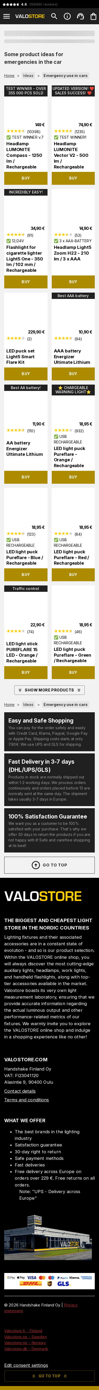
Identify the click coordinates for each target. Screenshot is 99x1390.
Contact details (20, 1091)
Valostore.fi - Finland (23, 1330)
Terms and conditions (26, 1099)
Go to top (49, 865)
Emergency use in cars (66, 75)
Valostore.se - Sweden (25, 1336)
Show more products (49, 690)
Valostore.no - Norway (25, 1342)
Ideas (28, 75)
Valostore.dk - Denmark (26, 1348)
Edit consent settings (26, 1365)
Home (9, 76)
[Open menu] (6, 16)
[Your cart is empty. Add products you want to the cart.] (93, 16)
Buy (26, 178)
